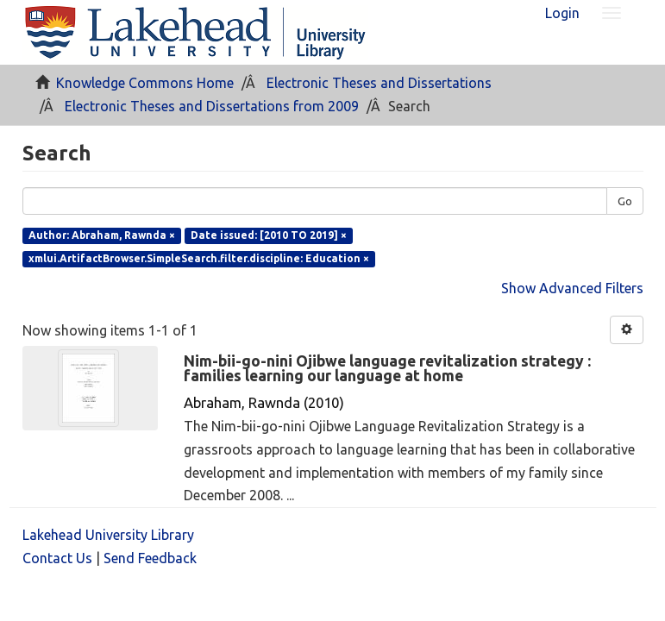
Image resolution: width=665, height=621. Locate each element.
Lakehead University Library (108, 535)
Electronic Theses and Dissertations (379, 83)
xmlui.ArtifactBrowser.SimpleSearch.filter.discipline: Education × (198, 258)
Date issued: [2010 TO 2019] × (269, 235)
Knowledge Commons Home (145, 83)
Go (625, 201)
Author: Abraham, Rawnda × (101, 235)
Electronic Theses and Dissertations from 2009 (212, 106)
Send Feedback (150, 558)
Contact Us (57, 558)
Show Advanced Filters (572, 288)
